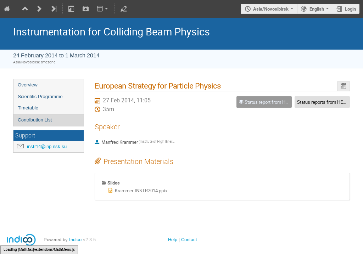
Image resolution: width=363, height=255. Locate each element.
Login (350, 9)
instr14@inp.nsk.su (47, 146)
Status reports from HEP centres (329, 102)
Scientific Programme (40, 96)
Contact (189, 240)
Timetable (28, 107)
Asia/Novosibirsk (271, 9)
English (316, 9)
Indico (75, 240)
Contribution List (35, 120)
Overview (28, 84)
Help (172, 240)
